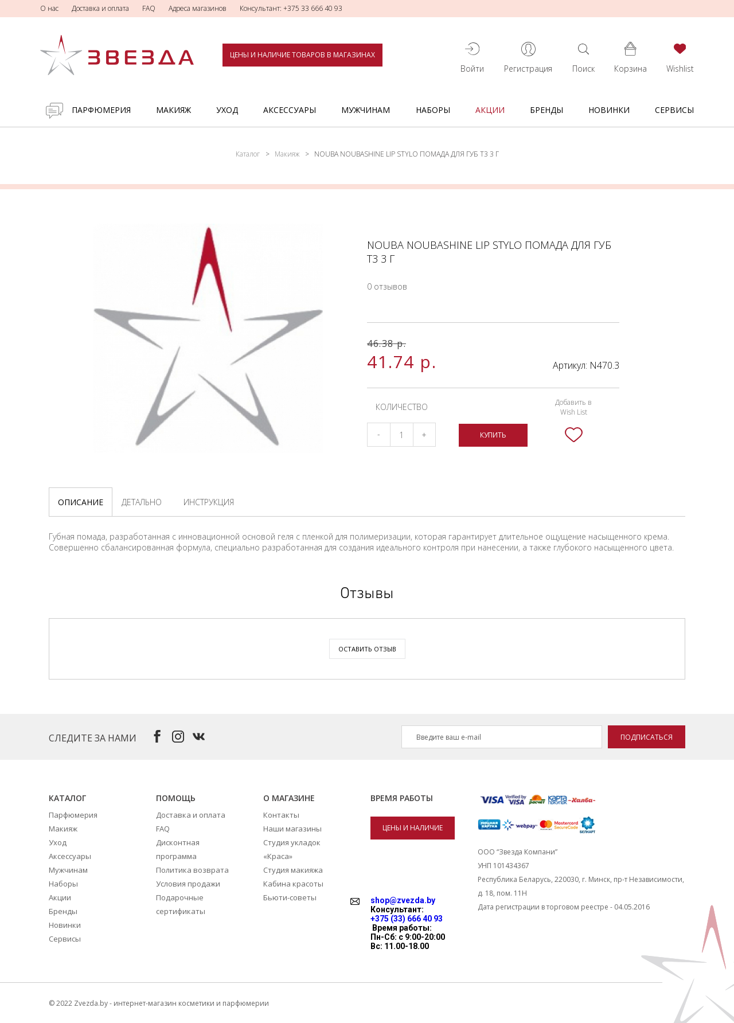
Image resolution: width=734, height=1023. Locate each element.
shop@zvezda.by (402, 900)
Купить (493, 435)
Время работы (401, 797)
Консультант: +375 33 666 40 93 (291, 8)
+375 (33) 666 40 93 (406, 918)
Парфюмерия (101, 109)
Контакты (281, 815)
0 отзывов (387, 286)
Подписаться (646, 737)
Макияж (173, 109)
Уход (227, 109)
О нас (49, 8)
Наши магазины (292, 828)
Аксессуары (289, 109)
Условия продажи (188, 883)
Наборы (433, 109)
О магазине (289, 797)
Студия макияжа (293, 870)
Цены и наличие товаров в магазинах (302, 55)
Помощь (176, 797)
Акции (490, 109)
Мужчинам (365, 109)
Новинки (609, 109)
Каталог (248, 154)
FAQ (148, 8)
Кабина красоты (293, 883)
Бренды (546, 109)
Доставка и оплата (100, 8)
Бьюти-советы (290, 897)
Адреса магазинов (198, 8)
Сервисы (674, 109)
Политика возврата (192, 870)
